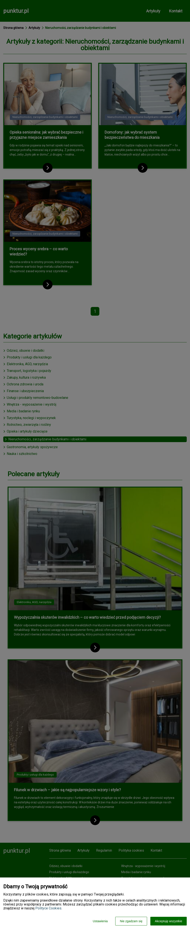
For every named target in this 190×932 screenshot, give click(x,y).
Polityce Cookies (48, 908)
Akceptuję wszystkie (168, 921)
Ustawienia (100, 921)
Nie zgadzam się (131, 921)
